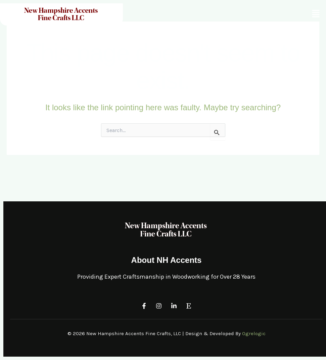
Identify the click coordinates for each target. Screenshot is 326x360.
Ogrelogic (254, 333)
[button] (316, 14)
